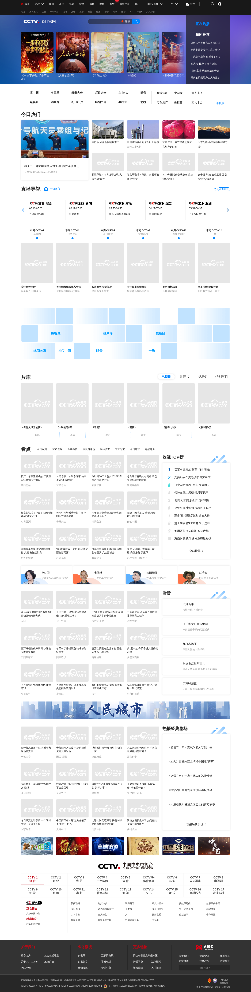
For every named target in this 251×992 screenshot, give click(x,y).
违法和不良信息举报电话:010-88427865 (135, 980)
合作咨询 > (204, 967)
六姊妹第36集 (36, 214)
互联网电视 (107, 955)
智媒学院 (204, 955)
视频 (71, 4)
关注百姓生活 (28, 286)
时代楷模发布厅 (106, 909)
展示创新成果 (169, 286)
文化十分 (197, 101)
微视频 (55, 333)
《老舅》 (132, 427)
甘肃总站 (61, 485)
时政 (37, 4)
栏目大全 (97, 92)
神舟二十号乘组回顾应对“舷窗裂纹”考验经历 (51, 166)
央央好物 (150, 11)
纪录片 (203, 376)
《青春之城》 (169, 427)
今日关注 (61, 521)
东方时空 (120, 449)
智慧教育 (225, 961)
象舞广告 (49, 961)
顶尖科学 (132, 756)
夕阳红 (60, 693)
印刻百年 (188, 604)
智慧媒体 (184, 961)
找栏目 (160, 333)
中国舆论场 (89, 449)
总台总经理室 (51, 955)
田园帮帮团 (27, 657)
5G (131, 11)
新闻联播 (96, 485)
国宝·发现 (57, 449)
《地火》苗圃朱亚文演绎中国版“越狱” (191, 761)
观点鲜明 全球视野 (102, 286)
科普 (90, 11)
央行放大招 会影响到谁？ (105, 142)
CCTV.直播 (152, 4)
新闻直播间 (133, 485)
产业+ (139, 11)
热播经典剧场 (195, 824)
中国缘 (178, 92)
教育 (102, 4)
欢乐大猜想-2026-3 (119, 214)
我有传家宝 (157, 909)
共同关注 (132, 829)
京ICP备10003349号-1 (91, 986)
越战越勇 (150, 449)
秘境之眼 (75, 920)
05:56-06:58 (115, 208)
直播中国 (125, 4)
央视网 (81, 955)
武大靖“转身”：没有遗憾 (204, 63)
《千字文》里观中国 (195, 624)
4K (136, 4)
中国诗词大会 (132, 920)
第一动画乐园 (186, 909)
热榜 (127, 21)
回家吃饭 (61, 657)
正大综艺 (102, 914)
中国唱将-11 (155, 214)
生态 (44, 11)
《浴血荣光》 (205, 427)
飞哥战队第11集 (197, 214)
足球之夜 (61, 793)
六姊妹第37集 (33, 923)
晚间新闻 (129, 903)
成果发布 (225, 955)
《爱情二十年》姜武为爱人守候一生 (190, 747)
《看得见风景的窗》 (32, 427)
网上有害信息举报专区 (145, 955)
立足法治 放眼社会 (208, 286)
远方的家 (132, 621)
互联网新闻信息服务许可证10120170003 (40, 980)
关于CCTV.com (29, 961)
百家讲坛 (96, 657)
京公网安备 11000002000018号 (121, 986)
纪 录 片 (74, 102)
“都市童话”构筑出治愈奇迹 (205, 70)
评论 (61, 4)
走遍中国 (61, 829)
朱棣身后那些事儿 (194, 663)
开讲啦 (128, 909)
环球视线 (61, 558)
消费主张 (96, 521)
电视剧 (31, 102)
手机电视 (106, 961)
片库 (26, 377)
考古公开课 (98, 621)
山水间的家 (38, 351)
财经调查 (105, 449)
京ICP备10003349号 (70, 986)
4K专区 (120, 102)
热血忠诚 (96, 756)
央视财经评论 (134, 793)
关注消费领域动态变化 (68, 286)
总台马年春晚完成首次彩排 (205, 42)
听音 (140, 92)
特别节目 (97, 102)
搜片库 (108, 333)
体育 (91, 4)
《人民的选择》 (66, 75)
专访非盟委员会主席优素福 (205, 49)
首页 (25, 4)
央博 (65, 11)
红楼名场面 (190, 643)
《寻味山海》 (99, 75)
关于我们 (184, 955)
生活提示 (183, 914)
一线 (152, 351)
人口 (23, 621)
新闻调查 (74, 214)
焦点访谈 (102, 903)
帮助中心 (106, 967)
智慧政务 (204, 961)
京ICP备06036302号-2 (49, 986)
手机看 (220, 103)
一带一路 (54, 11)
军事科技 (72, 449)
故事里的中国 (213, 903)
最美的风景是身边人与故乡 (205, 77)
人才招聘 (156, 967)
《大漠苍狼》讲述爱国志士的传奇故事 (191, 804)
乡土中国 (61, 621)
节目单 (52, 92)
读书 (94, 693)
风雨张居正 (190, 683)
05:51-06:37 (195, 208)
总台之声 (26, 955)
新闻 (51, 4)
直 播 (31, 92)
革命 (72, 435)
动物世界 (210, 909)
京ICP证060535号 (29, 986)
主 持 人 (120, 92)
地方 (23, 11)
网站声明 (26, 967)
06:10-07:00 (35, 208)
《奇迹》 (132, 75)
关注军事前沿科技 (137, 286)
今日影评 (26, 693)
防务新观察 (27, 558)
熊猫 (112, 4)
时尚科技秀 (133, 693)
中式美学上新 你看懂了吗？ (206, 56)
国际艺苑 (156, 914)
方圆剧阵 (162, 101)
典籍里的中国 (105, 920)
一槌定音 (26, 756)
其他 (37, 435)
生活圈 (155, 920)
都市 (107, 435)
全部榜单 (194, 550)
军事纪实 (96, 558)
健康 (98, 11)
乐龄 (107, 11)
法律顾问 (156, 961)
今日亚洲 (42, 449)
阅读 (115, 11)
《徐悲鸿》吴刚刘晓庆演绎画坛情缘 (190, 790)
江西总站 (26, 485)
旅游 (81, 11)
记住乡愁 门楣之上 (137, 558)
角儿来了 (197, 92)
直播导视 (30, 189)
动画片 (52, 102)
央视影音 (83, 961)
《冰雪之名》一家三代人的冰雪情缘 (190, 775)
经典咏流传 (157, 903)
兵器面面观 (133, 657)
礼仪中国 (64, 351)
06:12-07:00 (75, 208)
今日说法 (75, 909)
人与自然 (75, 914)
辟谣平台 (138, 961)
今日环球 (135, 449)
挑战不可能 (185, 903)
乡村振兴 (33, 11)
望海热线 (138, 967)
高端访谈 (162, 92)
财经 (81, 4)
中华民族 (210, 914)
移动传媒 (83, 967)
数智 (123, 11)
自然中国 (132, 521)
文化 (73, 11)
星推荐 (178, 101)
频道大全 (74, 92)
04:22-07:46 (155, 208)
